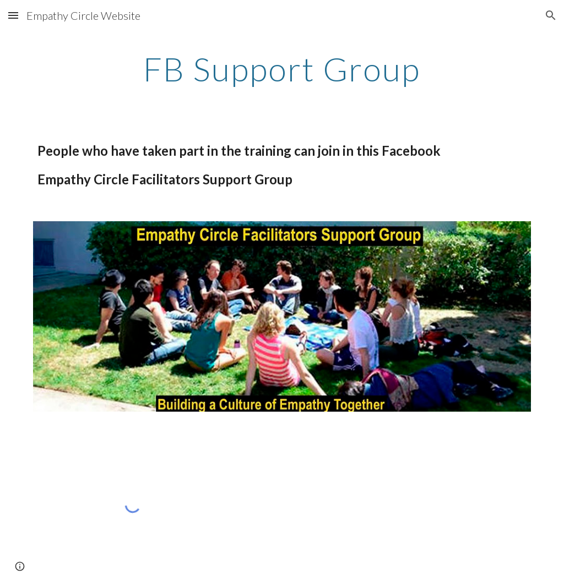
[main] (282, 68)
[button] (13, 15)
